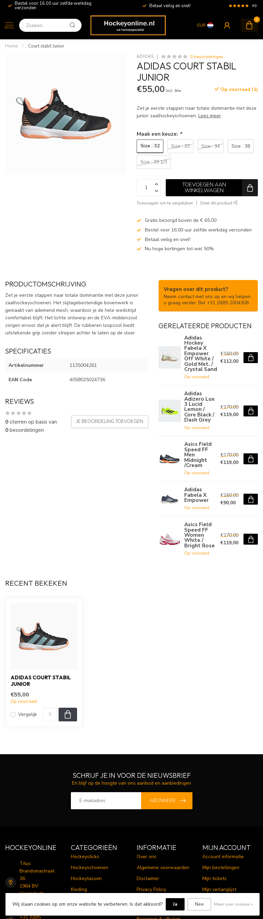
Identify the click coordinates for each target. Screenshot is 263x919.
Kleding (79, 889)
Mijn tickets (214, 878)
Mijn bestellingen (220, 867)
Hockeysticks (85, 856)
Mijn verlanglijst (219, 889)
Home (11, 46)
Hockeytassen (86, 878)
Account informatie (223, 856)
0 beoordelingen (206, 56)
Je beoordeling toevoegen (109, 421)
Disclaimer (148, 878)
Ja (175, 904)
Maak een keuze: (159, 133)
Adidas (145, 56)
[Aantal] (50, 714)
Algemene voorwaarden (163, 867)
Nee (199, 904)
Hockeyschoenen (89, 867)
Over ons (146, 856)
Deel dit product (219, 203)
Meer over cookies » (233, 904)
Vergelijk (27, 714)
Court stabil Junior (46, 46)
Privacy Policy (151, 889)
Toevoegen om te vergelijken (165, 203)
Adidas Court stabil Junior (41, 681)
